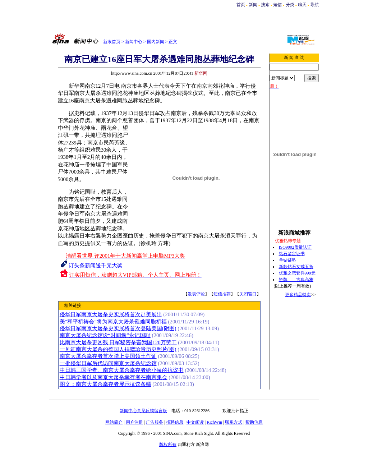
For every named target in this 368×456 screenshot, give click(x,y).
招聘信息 (174, 422)
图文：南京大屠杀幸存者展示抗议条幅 (105, 384)
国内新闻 (155, 41)
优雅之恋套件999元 (297, 273)
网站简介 (114, 422)
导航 (314, 4)
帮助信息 (254, 422)
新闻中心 (133, 41)
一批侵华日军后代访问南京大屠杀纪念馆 (108, 363)
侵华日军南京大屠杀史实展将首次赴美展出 (111, 314)
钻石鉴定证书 (292, 253)
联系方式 (233, 422)
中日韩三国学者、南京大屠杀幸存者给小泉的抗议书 (122, 370)
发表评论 (196, 293)
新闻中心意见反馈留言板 (143, 410)
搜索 (266, 4)
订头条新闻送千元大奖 (96, 265)
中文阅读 (195, 422)
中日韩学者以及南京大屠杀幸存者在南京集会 (113, 377)
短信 (277, 4)
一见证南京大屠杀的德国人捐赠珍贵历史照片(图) (118, 349)
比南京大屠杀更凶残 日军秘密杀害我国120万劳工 (118, 342)
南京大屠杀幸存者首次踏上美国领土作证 (108, 356)
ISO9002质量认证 (295, 247)
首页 (240, 4)
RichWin (214, 422)
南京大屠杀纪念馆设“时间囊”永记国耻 (105, 335)
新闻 (253, 4)
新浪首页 (111, 41)
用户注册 (134, 422)
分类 (290, 4)
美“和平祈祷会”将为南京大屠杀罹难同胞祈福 (113, 321)
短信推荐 (222, 293)
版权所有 (167, 444)
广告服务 (154, 422)
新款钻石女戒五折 (296, 266)
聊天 (302, 4)
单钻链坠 (287, 260)
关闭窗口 (248, 293)
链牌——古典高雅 (296, 279)
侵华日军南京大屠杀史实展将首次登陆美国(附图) (118, 328)
